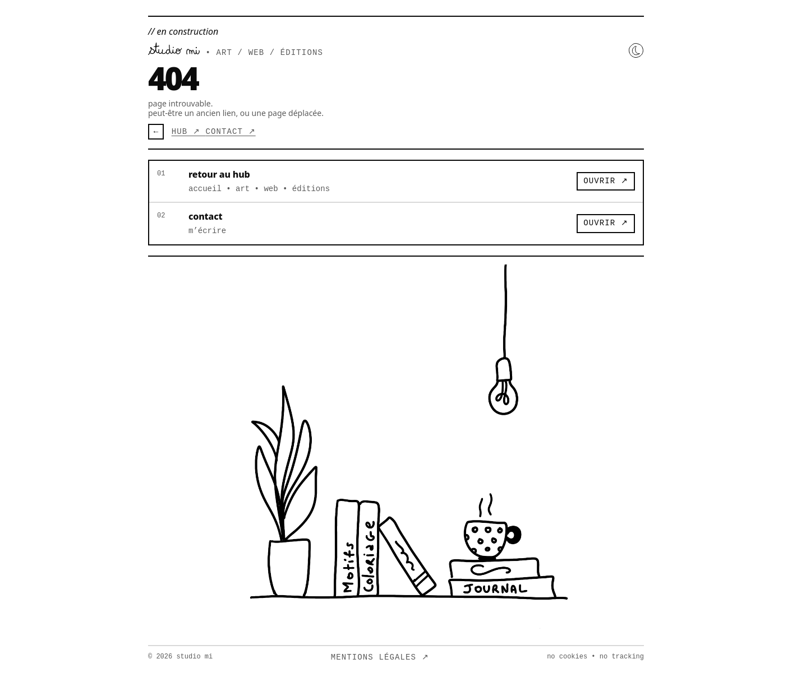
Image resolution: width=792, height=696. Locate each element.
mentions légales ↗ (380, 657)
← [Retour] (156, 131)
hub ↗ (189, 131)
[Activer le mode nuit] (636, 50)
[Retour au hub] (174, 49)
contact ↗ (230, 131)
